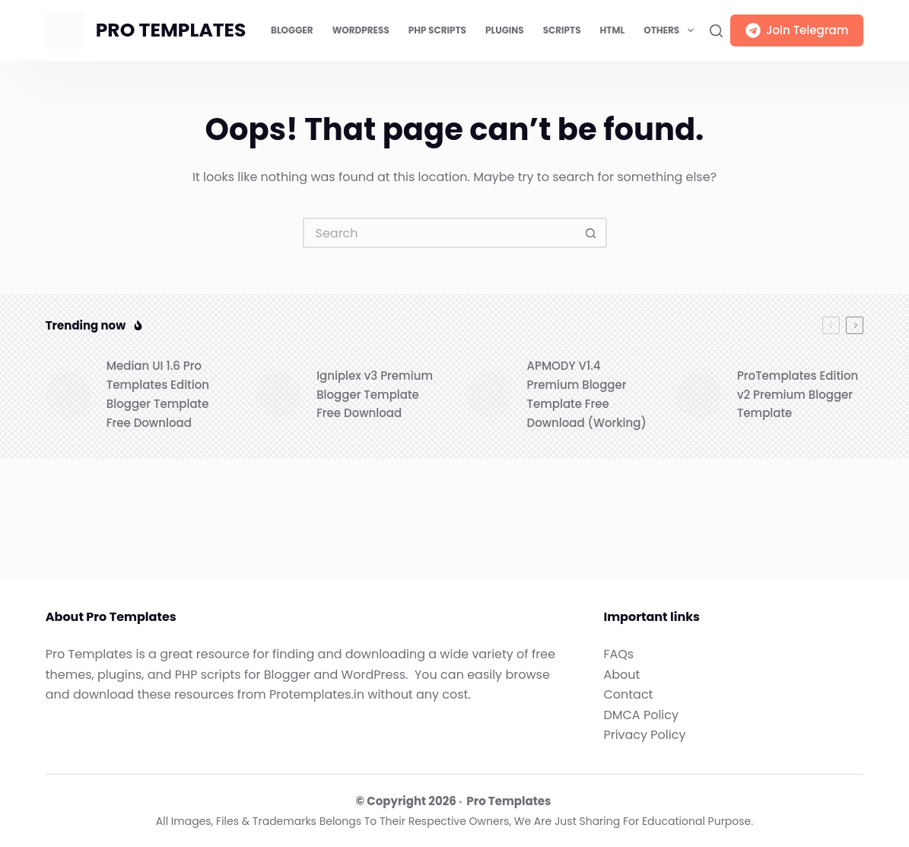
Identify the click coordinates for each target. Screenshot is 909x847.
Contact (628, 694)
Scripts (562, 30)
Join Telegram (797, 30)
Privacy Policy (644, 735)
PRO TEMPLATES (171, 30)
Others (671, 30)
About (621, 674)
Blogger (292, 30)
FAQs (618, 654)
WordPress (360, 30)
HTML (612, 30)
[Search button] (592, 233)
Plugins (504, 30)
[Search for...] (440, 233)
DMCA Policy (641, 715)
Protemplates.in (316, 694)
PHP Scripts (437, 30)
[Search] (716, 30)
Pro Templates (508, 801)
